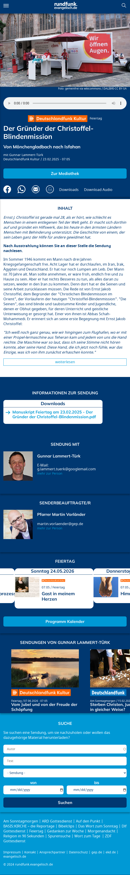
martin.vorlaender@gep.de (60, 524)
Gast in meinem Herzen (58, 596)
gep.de (96, 852)
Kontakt (30, 852)
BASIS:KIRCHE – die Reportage (29, 826)
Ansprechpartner (52, 852)
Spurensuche (59, 836)
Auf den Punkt (88, 821)
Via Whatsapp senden (21, 189)
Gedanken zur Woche (65, 831)
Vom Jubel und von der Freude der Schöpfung (44, 707)
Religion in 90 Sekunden (23, 836)
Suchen (124, 5)
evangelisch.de (14, 856)
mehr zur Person (49, 473)
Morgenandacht (101, 831)
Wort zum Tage (87, 836)
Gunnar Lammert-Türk (26, 155)
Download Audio (98, 190)
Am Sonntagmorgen (102, 701)
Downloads (69, 190)
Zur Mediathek (65, 173)
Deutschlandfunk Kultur (21, 159)
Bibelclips (66, 826)
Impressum (12, 852)
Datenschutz (78, 852)
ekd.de (111, 852)
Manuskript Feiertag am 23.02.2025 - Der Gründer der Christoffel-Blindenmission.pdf (54, 414)
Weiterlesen (65, 362)
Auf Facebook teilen (7, 189)
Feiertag (96, 118)
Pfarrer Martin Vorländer (61, 514)
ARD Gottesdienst (57, 821)
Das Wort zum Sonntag (98, 826)
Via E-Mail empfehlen (36, 189)
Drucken (50, 189)
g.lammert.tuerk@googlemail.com (66, 469)
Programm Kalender (65, 621)
